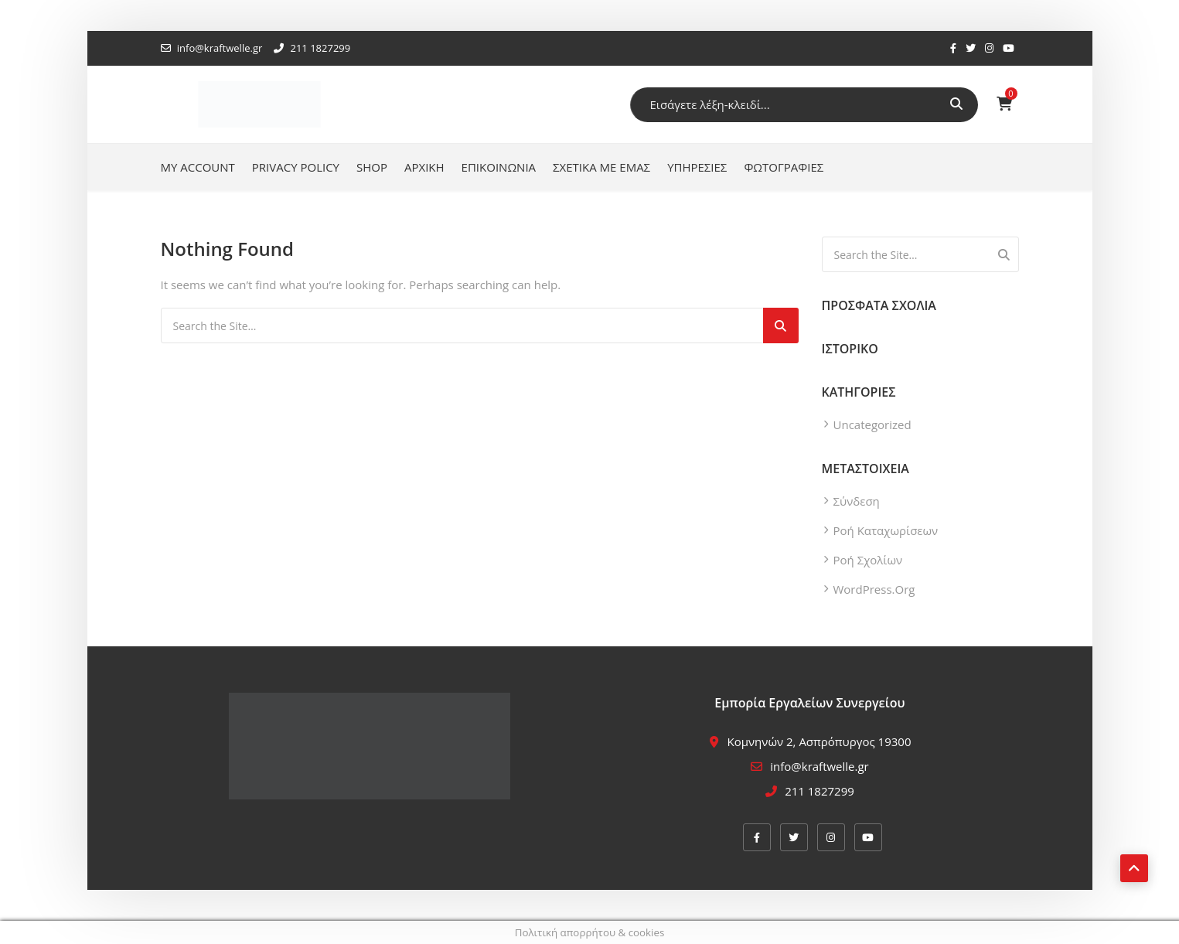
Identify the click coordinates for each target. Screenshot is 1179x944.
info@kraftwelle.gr (212, 48)
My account (198, 167)
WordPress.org (874, 589)
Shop (371, 167)
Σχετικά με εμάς (601, 167)
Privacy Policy (295, 167)
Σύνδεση (856, 501)
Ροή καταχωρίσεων (886, 530)
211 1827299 (312, 48)
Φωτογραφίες (783, 167)
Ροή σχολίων (868, 559)
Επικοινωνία (499, 167)
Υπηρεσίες (697, 167)
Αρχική (424, 167)
